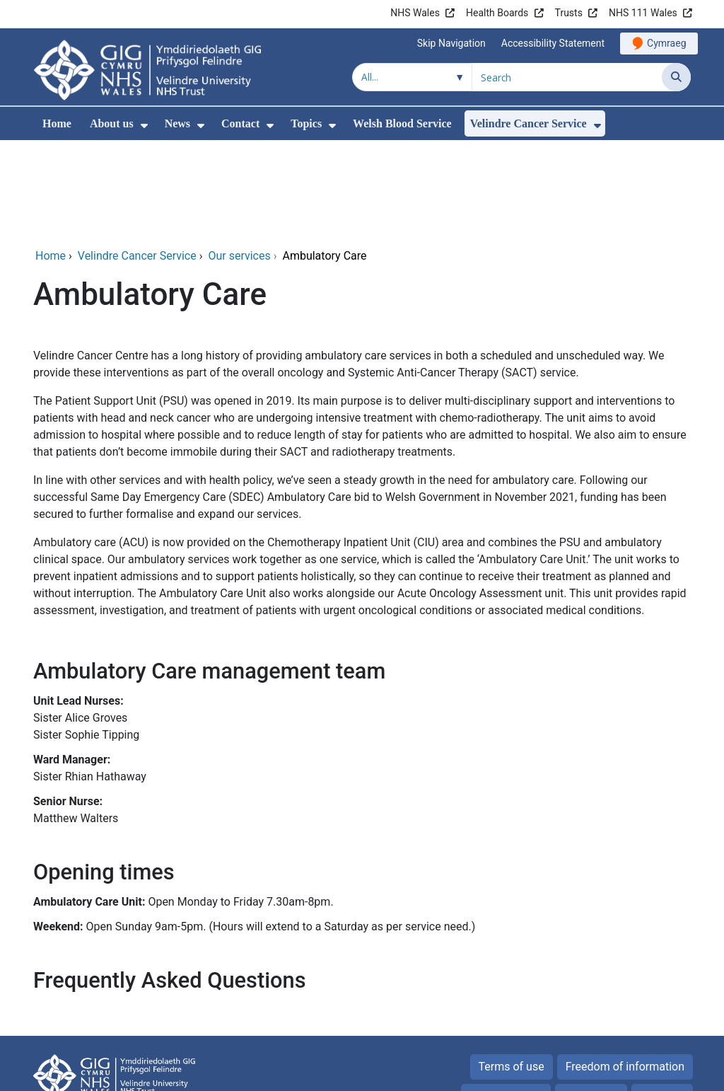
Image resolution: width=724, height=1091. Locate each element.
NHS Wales (415, 12)
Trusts (569, 12)
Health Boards (497, 12)
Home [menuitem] (56, 123)
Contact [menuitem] (240, 123)
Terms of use (511, 970)
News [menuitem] (177, 123)
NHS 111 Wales (643, 12)
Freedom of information (625, 970)
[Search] (676, 77)
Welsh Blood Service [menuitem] (402, 123)
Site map (662, 1000)
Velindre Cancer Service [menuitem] (528, 123)
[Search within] (412, 77)
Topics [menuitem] (306, 123)
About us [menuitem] (112, 123)
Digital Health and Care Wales (601, 1073)
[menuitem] (144, 125)
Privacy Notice (505, 1000)
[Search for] (567, 77)
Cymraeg (666, 43)
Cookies (584, 1000)
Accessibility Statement (553, 43)
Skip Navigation (451, 43)
